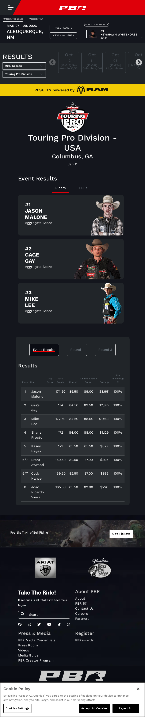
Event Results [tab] (44, 350)
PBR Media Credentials (36, 640)
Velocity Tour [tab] (36, 19)
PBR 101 (81, 603)
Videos (23, 650)
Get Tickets (121, 534)
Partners (82, 619)
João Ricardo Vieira (37, 492)
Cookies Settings (17, 708)
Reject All (125, 708)
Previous (52, 62)
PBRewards (84, 640)
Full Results (63, 27)
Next (138, 62)
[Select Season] (24, 66)
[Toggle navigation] (10, 7)
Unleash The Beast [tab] (13, 19)
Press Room (28, 645)
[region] (72, 699)
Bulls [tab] (83, 188)
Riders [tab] (60, 188)
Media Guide (28, 655)
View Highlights (63, 35)
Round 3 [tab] (105, 350)
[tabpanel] (72, 261)
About (80, 598)
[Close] (138, 688)
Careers (81, 614)
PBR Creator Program (36, 660)
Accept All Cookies (94, 708)
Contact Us (84, 608)
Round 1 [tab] (76, 350)
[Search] (48, 614)
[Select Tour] (24, 74)
